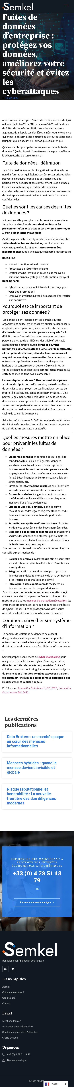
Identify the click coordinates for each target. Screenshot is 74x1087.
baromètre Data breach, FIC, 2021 (37, 688)
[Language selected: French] (55, 1084)
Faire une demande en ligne (37, 902)
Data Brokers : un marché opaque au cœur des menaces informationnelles (35, 741)
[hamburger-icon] (66, 6)
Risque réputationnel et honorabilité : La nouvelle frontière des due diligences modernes (31, 796)
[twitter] (13, 969)
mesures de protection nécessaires (47, 600)
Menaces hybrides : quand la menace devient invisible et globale (31, 768)
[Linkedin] (5, 969)
